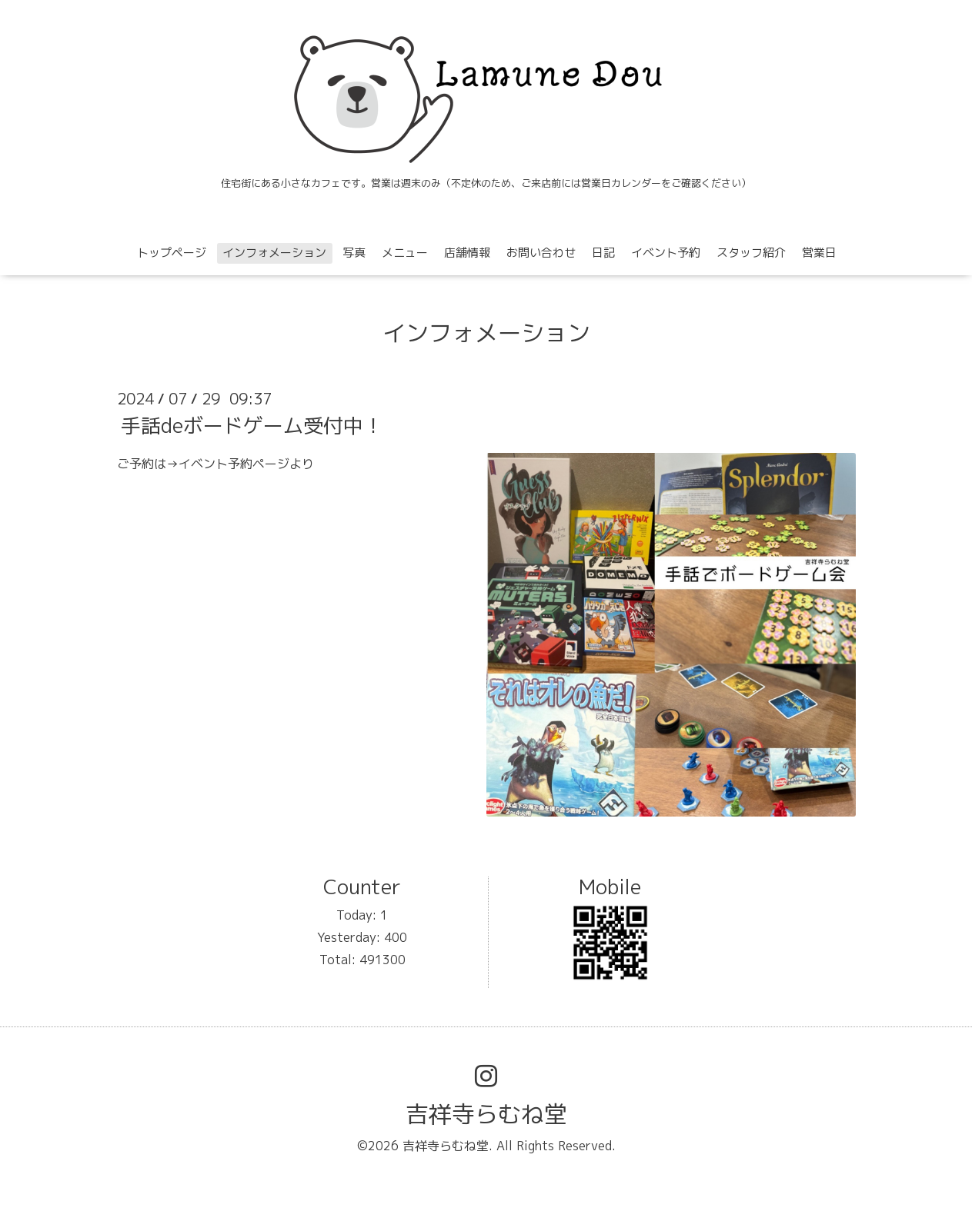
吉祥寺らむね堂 (486, 1114)
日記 (603, 253)
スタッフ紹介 (751, 253)
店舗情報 (467, 253)
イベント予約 (665, 253)
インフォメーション (274, 253)
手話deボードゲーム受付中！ (252, 425)
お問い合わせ (541, 253)
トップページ (171, 253)
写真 (354, 253)
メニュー (405, 253)
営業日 (819, 253)
